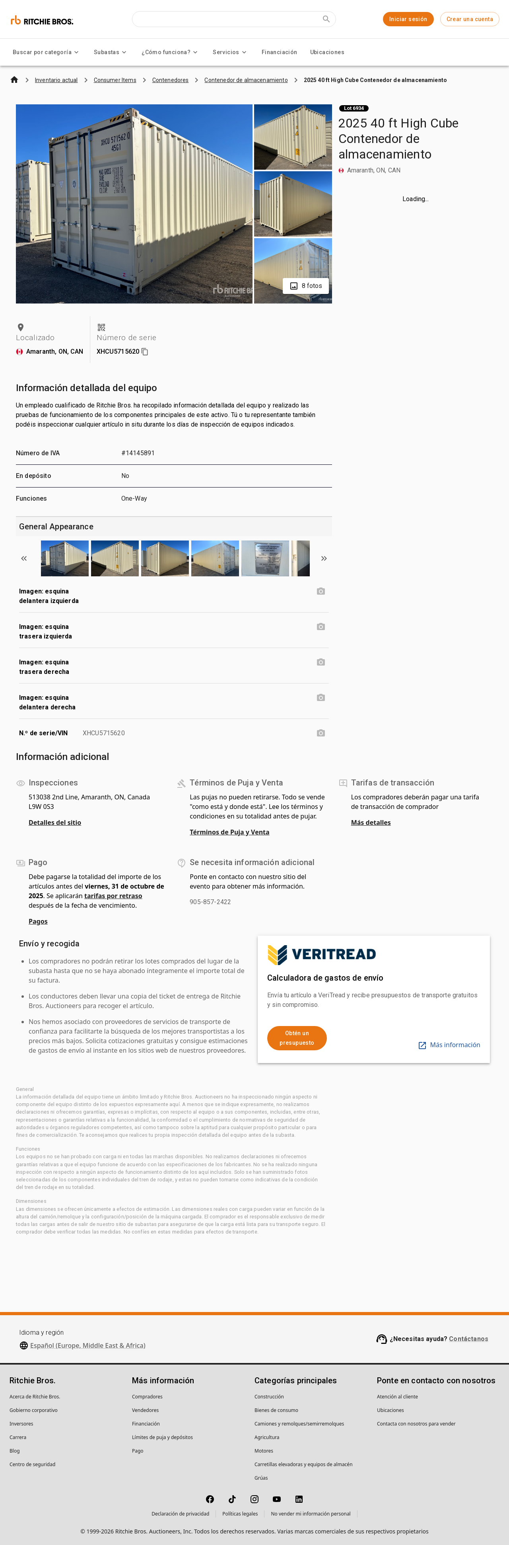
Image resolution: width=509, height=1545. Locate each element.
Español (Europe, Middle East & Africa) (88, 1345)
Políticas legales (240, 1513)
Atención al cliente (397, 1396)
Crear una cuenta (470, 19)
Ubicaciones (327, 52)
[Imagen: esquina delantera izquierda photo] (321, 591)
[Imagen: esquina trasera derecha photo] (321, 662)
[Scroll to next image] (324, 558)
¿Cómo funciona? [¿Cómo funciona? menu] (171, 52)
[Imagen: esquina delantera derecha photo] (321, 698)
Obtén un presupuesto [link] (297, 1038)
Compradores (147, 1396)
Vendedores (145, 1410)
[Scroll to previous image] (24, 558)
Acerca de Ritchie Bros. (35, 1396)
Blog (15, 1450)
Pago (138, 1450)
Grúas (261, 1478)
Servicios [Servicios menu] (231, 52)
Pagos (38, 921)
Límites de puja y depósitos (162, 1437)
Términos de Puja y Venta (229, 832)
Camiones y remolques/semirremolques (299, 1423)
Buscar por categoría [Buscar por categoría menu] (47, 52)
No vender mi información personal (310, 1513)
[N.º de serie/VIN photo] (321, 733)
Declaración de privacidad (180, 1513)
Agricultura (267, 1437)
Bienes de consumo (276, 1410)
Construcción (269, 1396)
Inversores (21, 1423)
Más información (449, 1044)
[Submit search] (326, 19)
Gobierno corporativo (34, 1410)
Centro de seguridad (32, 1464)
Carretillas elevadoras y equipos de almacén (303, 1464)
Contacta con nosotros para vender (416, 1423)
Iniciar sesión (408, 19)
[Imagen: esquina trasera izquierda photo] (321, 627)
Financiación (279, 52)
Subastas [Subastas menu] (111, 52)
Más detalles (371, 822)
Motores (263, 1450)
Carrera (18, 1437)
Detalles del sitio (55, 822)
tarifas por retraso (113, 895)
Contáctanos (468, 1339)
